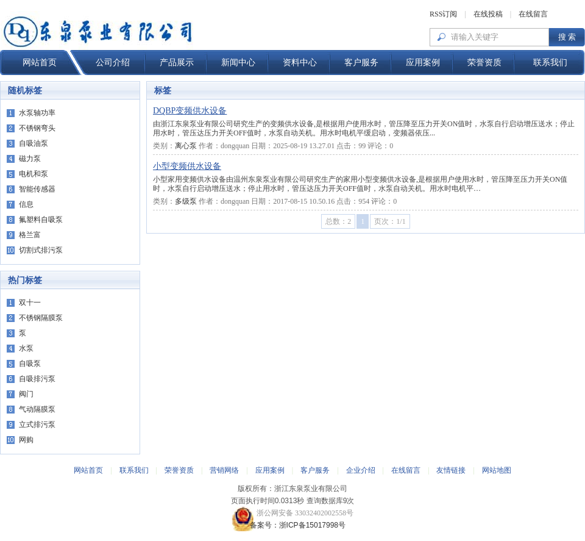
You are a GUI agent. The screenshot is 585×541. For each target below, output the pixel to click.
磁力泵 (30, 158)
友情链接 (451, 470)
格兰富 (30, 235)
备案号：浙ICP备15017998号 (292, 525)
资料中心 (300, 62)
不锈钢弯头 (37, 128)
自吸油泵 (33, 143)
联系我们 (550, 62)
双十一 (30, 302)
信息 (26, 204)
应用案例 (423, 62)
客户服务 (361, 62)
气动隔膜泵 (37, 409)
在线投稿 (488, 14)
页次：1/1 (389, 221)
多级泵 (186, 201)
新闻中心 (238, 62)
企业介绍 (360, 470)
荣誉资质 (484, 62)
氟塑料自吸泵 (41, 219)
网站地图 (496, 470)
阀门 (26, 394)
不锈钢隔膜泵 (41, 317)
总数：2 (338, 221)
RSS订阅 (443, 14)
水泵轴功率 (37, 113)
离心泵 (186, 146)
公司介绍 (113, 62)
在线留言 (533, 14)
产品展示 (177, 62)
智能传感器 (37, 189)
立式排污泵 (37, 424)
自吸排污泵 (37, 378)
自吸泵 (30, 363)
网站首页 (40, 62)
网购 (26, 439)
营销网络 (224, 470)
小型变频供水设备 (187, 166)
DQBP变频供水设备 (190, 110)
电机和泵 (33, 174)
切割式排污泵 (41, 250)
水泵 (26, 348)
